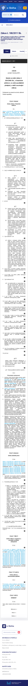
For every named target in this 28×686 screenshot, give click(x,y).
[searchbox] (16, 15)
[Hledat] (23, 15)
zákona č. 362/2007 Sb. (8, 465)
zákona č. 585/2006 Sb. (8, 463)
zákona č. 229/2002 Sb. (10, 423)
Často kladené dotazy (7, 642)
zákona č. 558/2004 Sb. (12, 112)
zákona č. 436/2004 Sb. (14, 559)
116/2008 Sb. (16, 466)
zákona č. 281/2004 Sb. (14, 558)
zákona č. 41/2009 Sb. (15, 563)
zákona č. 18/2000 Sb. (15, 555)
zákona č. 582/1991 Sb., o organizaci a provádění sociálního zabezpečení (14, 550)
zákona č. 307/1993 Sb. (14, 553)
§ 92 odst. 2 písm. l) (8, 584)
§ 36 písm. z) (7, 549)
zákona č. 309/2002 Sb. (14, 557)
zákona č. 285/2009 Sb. (15, 115)
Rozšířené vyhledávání (14, 20)
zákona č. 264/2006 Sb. (14, 113)
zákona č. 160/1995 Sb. (14, 554)
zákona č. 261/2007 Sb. (8, 464)
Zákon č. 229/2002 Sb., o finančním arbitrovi (13, 111)
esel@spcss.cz (5, 671)
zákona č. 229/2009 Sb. (10, 383)
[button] (26, 33)
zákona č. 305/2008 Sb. (14, 469)
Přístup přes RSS (6, 654)
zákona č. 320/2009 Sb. (14, 471)
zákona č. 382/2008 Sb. (14, 470)
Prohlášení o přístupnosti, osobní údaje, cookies (14, 645)
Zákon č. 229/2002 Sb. (9, 388)
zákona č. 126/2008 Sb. (14, 468)
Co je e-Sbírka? (6, 640)
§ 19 (19, 378)
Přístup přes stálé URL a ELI (9, 662)
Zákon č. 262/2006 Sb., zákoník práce (12, 461)
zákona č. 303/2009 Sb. (15, 564)
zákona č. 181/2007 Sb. (19, 463)
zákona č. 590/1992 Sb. (13, 552)
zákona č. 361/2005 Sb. (14, 561)
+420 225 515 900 (6, 674)
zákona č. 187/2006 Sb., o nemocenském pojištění (14, 584)
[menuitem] (20, 7)
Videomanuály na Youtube (11, 632)
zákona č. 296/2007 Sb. (19, 464)
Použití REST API (6, 659)
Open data (4, 657)
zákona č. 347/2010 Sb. (15, 473)
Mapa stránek (5, 648)
